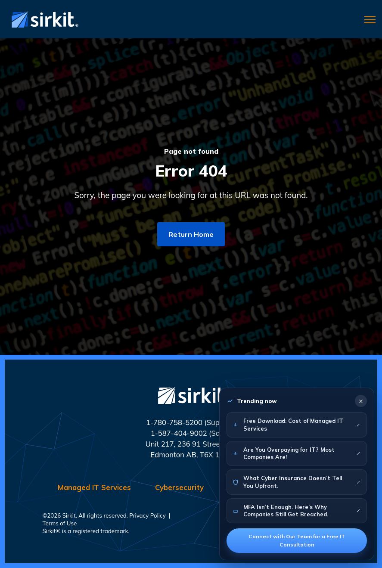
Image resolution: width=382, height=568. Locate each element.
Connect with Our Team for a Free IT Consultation (296, 540)
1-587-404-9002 (179, 433)
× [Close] (361, 400)
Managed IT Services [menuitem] (94, 487)
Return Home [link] (191, 234)
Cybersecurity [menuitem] (179, 487)
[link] (43, 18)
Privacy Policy (147, 515)
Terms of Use (60, 523)
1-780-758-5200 (174, 422)
